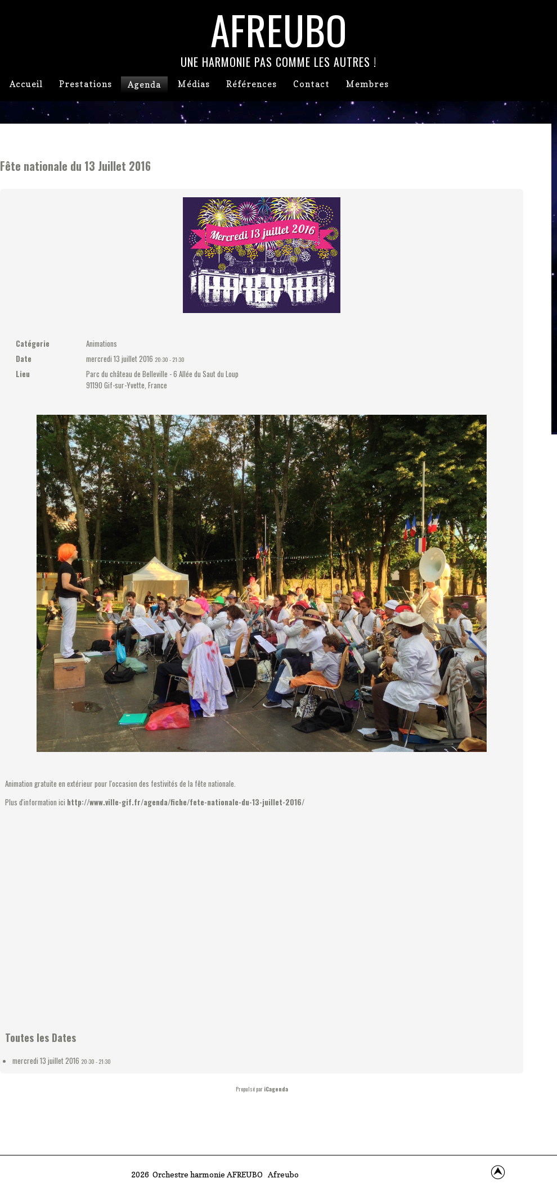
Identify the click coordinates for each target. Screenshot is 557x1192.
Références (251, 84)
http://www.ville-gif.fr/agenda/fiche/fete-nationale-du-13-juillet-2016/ (185, 802)
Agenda (144, 84)
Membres (367, 84)
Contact (311, 84)
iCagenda (276, 1089)
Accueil (26, 84)
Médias (194, 84)
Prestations (85, 84)
